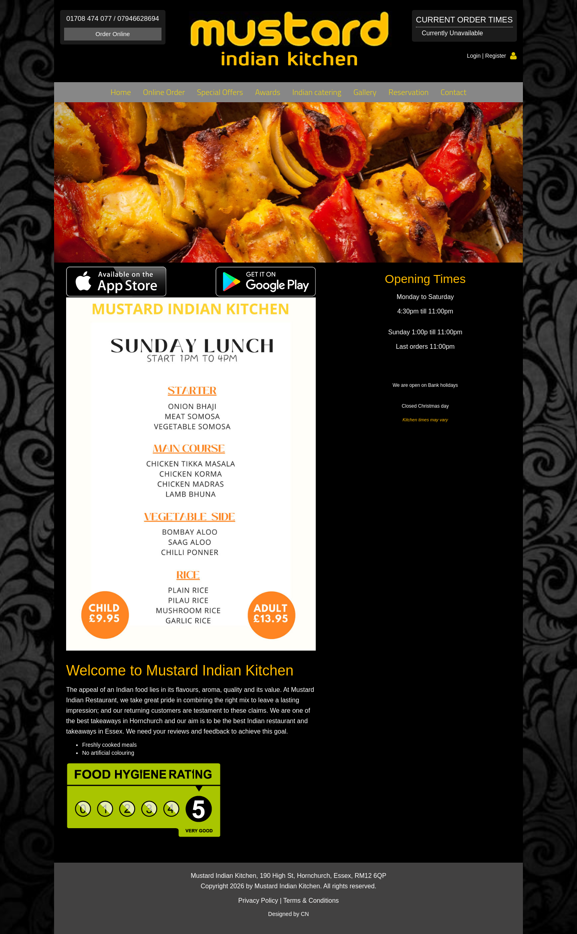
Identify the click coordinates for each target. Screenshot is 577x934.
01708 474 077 (88, 18)
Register (495, 56)
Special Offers (220, 92)
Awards (267, 92)
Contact (453, 92)
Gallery (365, 92)
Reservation (409, 92)
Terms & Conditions (311, 900)
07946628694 (138, 18)
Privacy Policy (258, 900)
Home (121, 92)
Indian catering (316, 92)
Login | (476, 56)
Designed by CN (288, 914)
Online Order (164, 92)
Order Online (112, 33)
